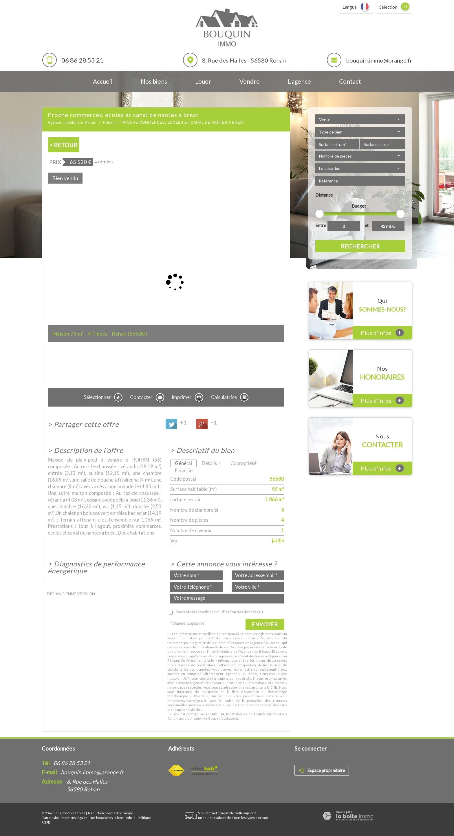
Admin (131, 817)
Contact (350, 81)
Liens (119, 817)
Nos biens (154, 81)
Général (183, 463)
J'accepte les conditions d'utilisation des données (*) (219, 612)
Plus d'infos (382, 332)
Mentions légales (74, 817)
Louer (203, 81)
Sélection (388, 7)
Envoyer (265, 624)
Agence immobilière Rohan (72, 122)
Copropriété (243, 463)
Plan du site (50, 817)
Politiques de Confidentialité (254, 714)
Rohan (109, 122)
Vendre (249, 81)
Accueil (103, 81)
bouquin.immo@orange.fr (379, 60)
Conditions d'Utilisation (185, 718)
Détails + (211, 463)
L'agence (299, 81)
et (367, 225)
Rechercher (360, 246)
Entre (320, 225)
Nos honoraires (101, 817)
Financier (184, 470)
